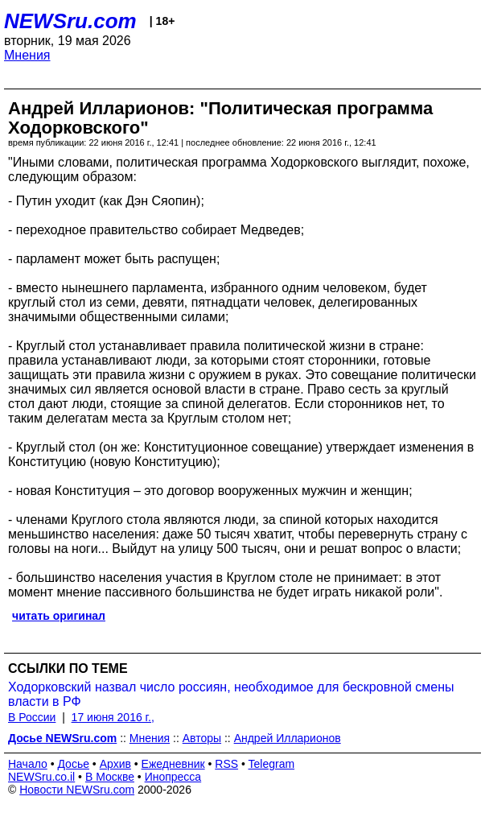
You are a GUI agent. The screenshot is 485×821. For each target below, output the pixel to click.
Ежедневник (173, 763)
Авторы (202, 738)
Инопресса (173, 776)
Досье (73, 763)
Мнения (27, 55)
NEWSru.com (70, 21)
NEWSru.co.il (41, 776)
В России (31, 717)
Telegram (272, 763)
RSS (226, 763)
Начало (27, 763)
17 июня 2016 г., (113, 717)
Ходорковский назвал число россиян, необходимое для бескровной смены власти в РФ (231, 694)
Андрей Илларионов (287, 738)
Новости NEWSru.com (76, 789)
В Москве (109, 776)
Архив (115, 763)
